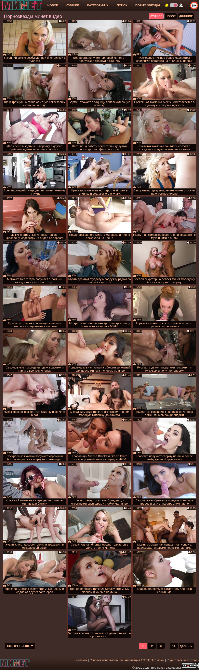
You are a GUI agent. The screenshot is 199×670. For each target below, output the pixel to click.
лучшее (72, 5)
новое (52, 5)
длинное (186, 16)
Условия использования (106, 660)
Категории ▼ (98, 5)
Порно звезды (147, 5)
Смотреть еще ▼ (20, 646)
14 (173, 646)
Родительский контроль (183, 660)
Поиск (122, 5)
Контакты (81, 660)
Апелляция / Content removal (144, 660)
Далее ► (186, 646)
